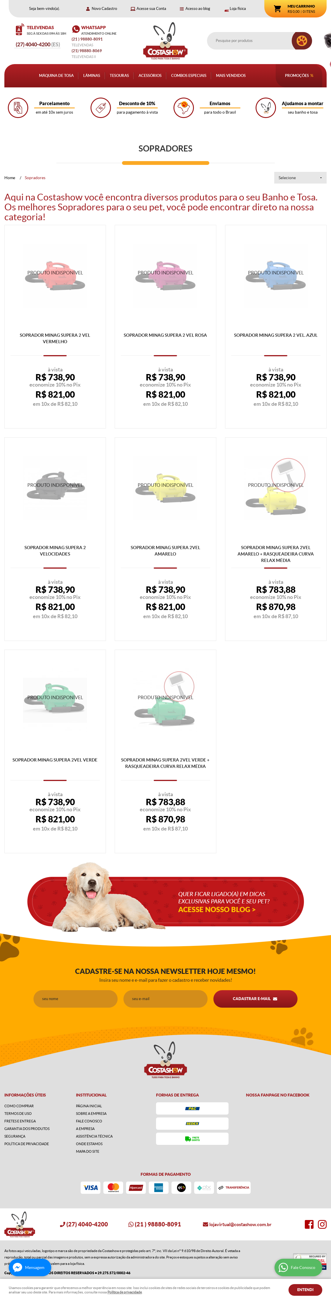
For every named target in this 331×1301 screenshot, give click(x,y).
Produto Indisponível (55, 275)
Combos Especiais (188, 75)
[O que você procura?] (302, 41)
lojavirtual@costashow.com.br (240, 1224)
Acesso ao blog (197, 8)
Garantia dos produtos (26, 1129)
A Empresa (85, 1129)
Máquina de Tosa (56, 75)
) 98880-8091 (88, 39)
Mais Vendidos (231, 75)
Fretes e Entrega (20, 1121)
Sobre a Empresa (91, 1113)
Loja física (238, 8)
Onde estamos (89, 1144)
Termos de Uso (18, 1113)
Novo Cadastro (104, 8)
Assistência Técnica (94, 1136)
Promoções (297, 75)
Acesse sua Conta (151, 8)
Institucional (91, 1095)
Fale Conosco (89, 1121)
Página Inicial (89, 1106)
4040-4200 (37, 44)
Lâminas (91, 75)
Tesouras (119, 75)
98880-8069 (87, 51)
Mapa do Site (87, 1151)
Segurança (14, 1136)
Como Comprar (19, 1106)
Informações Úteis (25, 1095)
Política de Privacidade (26, 1144)
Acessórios (150, 75)
